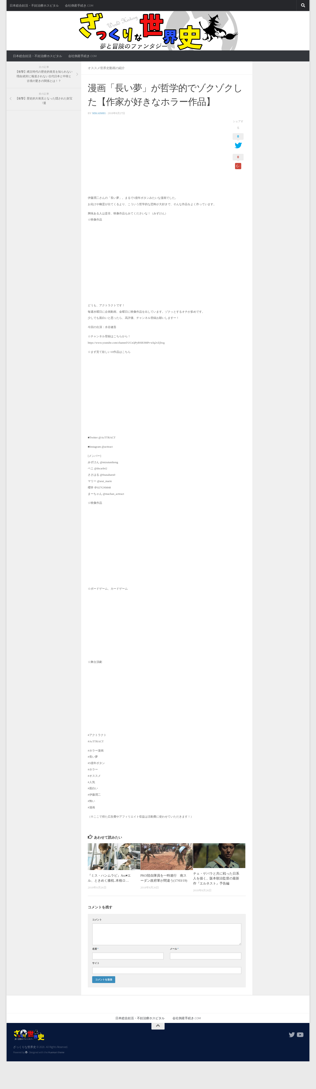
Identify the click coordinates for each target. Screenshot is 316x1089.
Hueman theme (56, 1052)
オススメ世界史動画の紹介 (106, 68)
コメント (97, 919)
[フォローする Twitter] (292, 1035)
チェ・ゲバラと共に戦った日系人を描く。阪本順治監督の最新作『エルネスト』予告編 (216, 878)
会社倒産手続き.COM (79, 5)
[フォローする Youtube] (300, 1035)
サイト (95, 963)
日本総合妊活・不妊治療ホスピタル (34, 5)
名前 (95, 948)
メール (174, 948)
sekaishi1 (99, 113)
